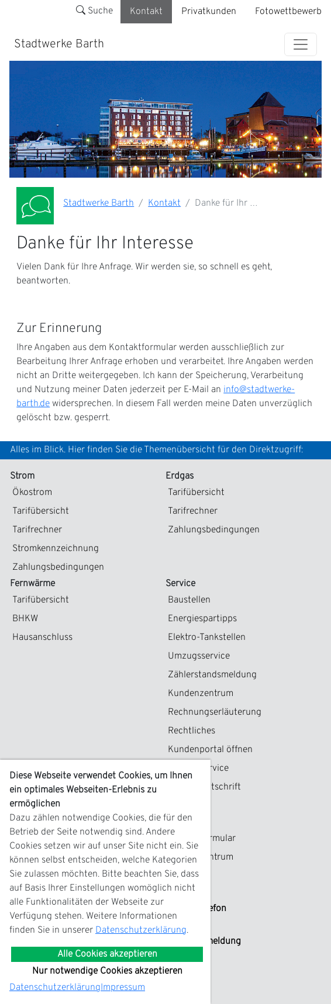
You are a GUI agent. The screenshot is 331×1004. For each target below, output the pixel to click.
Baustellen (189, 600)
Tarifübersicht (40, 511)
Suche (94, 11)
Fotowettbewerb (288, 12)
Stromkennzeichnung (55, 549)
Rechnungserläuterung (214, 712)
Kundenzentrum (200, 694)
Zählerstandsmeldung (212, 675)
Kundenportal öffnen (210, 750)
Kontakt (146, 12)
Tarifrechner (37, 530)
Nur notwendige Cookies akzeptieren (107, 971)
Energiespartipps (202, 619)
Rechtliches (191, 731)
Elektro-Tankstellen (207, 637)
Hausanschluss (42, 637)
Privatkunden (208, 12)
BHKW (25, 619)
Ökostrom (32, 492)
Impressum (123, 987)
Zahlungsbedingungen (58, 567)
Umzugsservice (199, 656)
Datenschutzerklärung (141, 930)
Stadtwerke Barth (59, 44)
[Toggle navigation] (300, 44)
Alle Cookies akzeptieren (107, 954)
